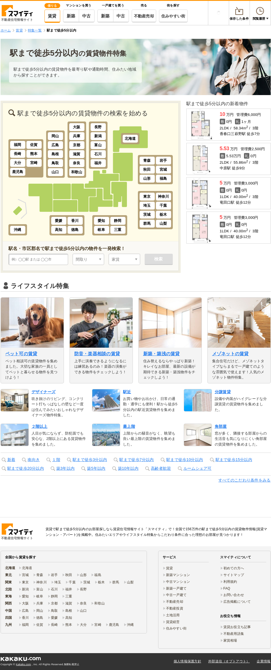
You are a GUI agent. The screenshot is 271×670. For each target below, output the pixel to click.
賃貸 (52, 16)
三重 (118, 230)
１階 (56, 459)
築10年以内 (128, 468)
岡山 (55, 136)
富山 (98, 145)
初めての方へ (233, 568)
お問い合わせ (233, 595)
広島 (55, 145)
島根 (55, 154)
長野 (98, 127)
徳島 (75, 230)
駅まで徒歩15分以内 (234, 459)
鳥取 (55, 163)
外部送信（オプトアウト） (229, 661)
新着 (11, 459)
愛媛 (58, 221)
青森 (147, 160)
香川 (75, 221)
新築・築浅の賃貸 (161, 353)
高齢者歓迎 (161, 468)
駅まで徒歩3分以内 (90, 459)
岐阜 (101, 230)
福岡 (17, 145)
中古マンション (178, 582)
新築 (71, 16)
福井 (98, 163)
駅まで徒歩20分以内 (25, 468)
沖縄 (17, 230)
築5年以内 (96, 468)
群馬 (147, 223)
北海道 (130, 138)
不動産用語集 (233, 634)
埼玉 (147, 205)
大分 (17, 163)
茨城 (147, 214)
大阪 (76, 127)
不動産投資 (174, 608)
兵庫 (76, 136)
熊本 (34, 154)
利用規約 (230, 582)
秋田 (147, 169)
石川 (98, 154)
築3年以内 (65, 468)
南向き (34, 459)
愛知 (101, 221)
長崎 (17, 154)
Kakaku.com (23, 664)
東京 (147, 196)
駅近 (127, 392)
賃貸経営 (173, 622)
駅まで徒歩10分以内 (184, 459)
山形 (147, 178)
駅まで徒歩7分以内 (136, 459)
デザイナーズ (44, 392)
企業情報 (263, 661)
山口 (55, 172)
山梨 (163, 223)
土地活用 (173, 615)
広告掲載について (237, 602)
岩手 (163, 160)
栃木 (163, 214)
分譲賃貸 (223, 392)
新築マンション (178, 575)
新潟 (98, 136)
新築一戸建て (176, 588)
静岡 (118, 221)
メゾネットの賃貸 (230, 353)
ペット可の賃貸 (21, 353)
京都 (76, 145)
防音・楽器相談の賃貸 (97, 353)
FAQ (226, 588)
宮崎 (34, 163)
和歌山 (76, 172)
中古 (86, 16)
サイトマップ (233, 575)
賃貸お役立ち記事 (237, 627)
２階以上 (40, 426)
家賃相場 (230, 640)
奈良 (76, 163)
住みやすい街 (173, 16)
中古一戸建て (176, 595)
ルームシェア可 (197, 468)
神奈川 (163, 196)
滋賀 (76, 154)
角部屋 (221, 426)
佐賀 (34, 145)
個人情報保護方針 (187, 661)
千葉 (163, 205)
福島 (163, 178)
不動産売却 (144, 16)
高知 (58, 230)
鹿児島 (17, 172)
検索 (158, 259)
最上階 (129, 426)
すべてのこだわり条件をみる (244, 480)
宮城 (163, 169)
